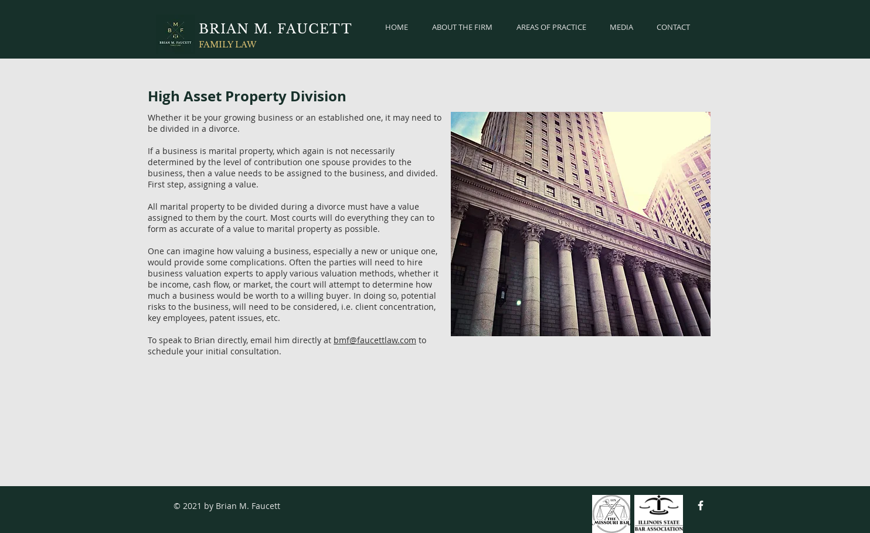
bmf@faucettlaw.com (375, 340)
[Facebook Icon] (700, 505)
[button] (551, 27)
